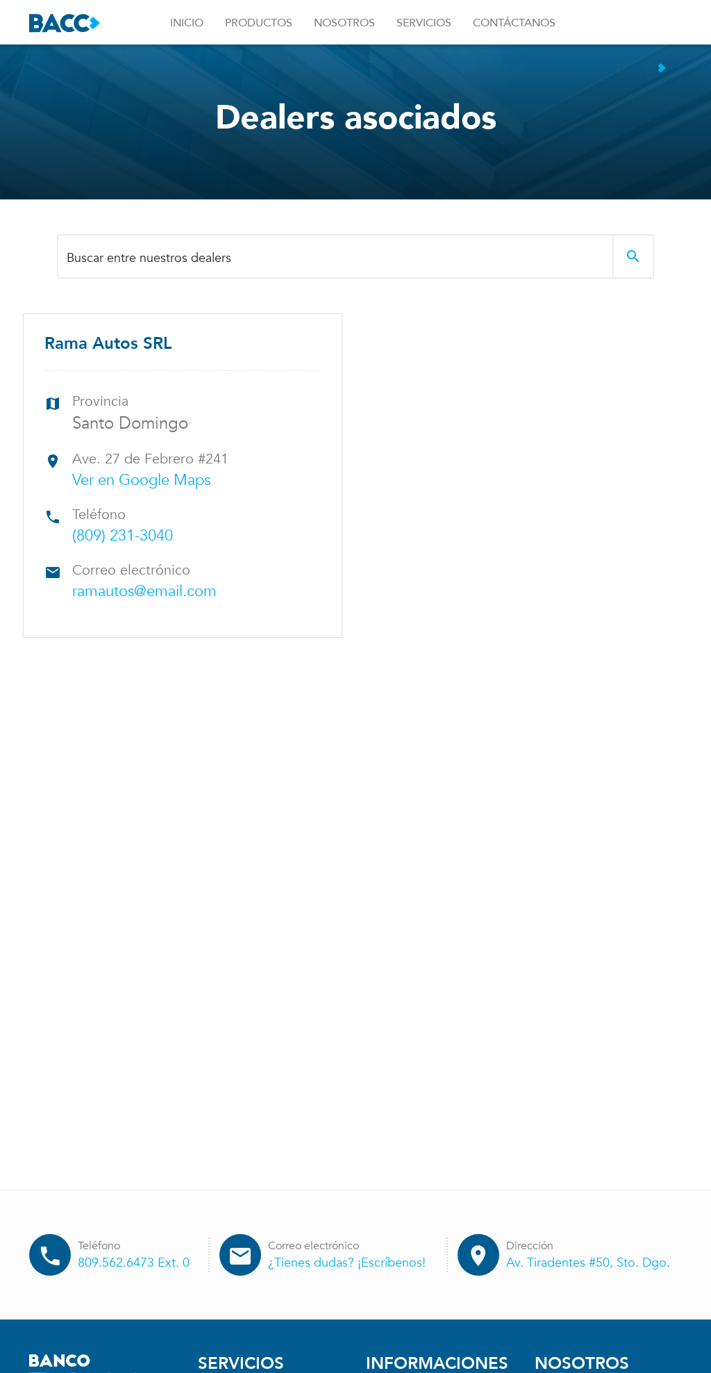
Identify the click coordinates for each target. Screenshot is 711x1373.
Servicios (423, 23)
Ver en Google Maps (141, 480)
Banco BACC (64, 23)
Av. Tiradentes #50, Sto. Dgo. (588, 1263)
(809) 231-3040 (122, 535)
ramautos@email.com (144, 591)
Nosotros (344, 23)
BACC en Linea (610, 68)
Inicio (186, 23)
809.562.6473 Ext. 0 (134, 1263)
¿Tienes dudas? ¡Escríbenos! (347, 1263)
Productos (258, 23)
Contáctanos (514, 23)
